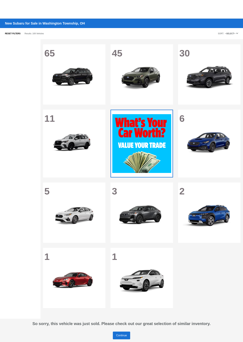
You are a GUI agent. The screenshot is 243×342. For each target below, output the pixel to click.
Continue (121, 335)
